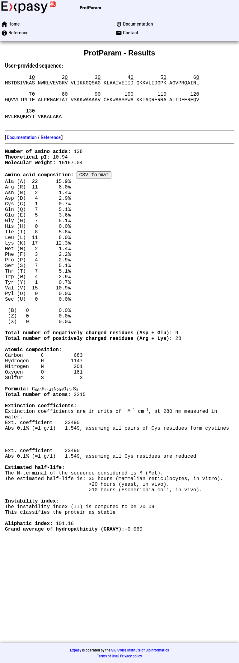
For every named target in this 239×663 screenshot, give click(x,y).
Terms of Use (107, 655)
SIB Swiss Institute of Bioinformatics (140, 649)
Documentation (22, 148)
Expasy (75, 649)
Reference (51, 148)
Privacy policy (131, 655)
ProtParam (90, 7)
